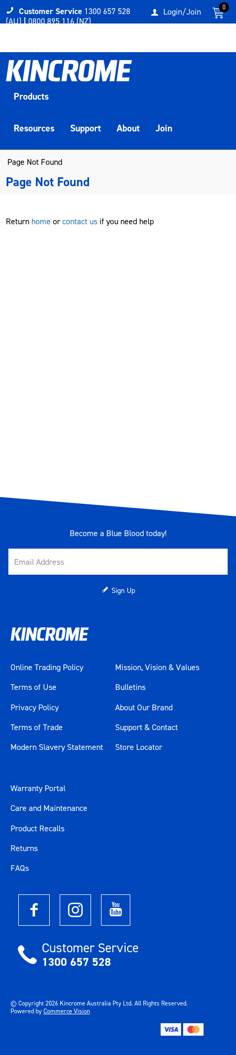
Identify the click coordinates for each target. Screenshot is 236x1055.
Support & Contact (146, 727)
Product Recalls (37, 828)
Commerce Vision (66, 1011)
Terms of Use (33, 687)
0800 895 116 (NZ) (59, 21)
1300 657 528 (76, 961)
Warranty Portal (37, 788)
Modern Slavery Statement (56, 747)
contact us (79, 221)
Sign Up (123, 591)
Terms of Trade (36, 727)
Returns (24, 848)
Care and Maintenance (48, 808)
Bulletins (130, 687)
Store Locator (138, 747)
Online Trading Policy (46, 667)
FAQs (19, 868)
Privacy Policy (34, 707)
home (41, 221)
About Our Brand (144, 707)
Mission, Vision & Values (157, 667)
